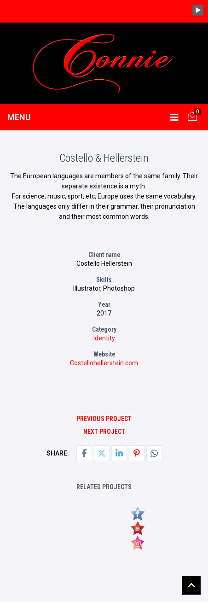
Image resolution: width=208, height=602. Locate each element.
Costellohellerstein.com (104, 363)
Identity (104, 338)
